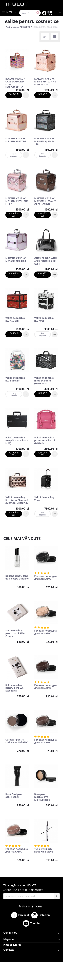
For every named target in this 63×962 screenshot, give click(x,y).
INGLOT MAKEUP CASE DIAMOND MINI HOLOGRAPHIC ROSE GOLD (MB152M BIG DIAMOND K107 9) (15, 81)
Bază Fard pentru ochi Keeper (15, 796)
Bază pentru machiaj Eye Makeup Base (42, 797)
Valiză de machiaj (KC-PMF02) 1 (15, 379)
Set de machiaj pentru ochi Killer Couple (15, 633)
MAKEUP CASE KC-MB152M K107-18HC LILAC (16, 201)
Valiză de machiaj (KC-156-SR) (15, 319)
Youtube (31, 923)
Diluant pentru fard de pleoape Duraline (17, 577)
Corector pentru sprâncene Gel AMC (16, 741)
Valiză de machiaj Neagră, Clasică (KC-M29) (16, 440)
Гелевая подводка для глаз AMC (45, 578)
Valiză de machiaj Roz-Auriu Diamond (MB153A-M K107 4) (16, 500)
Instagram (41, 915)
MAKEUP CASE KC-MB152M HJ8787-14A (44, 141)
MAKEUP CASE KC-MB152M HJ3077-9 (16, 140)
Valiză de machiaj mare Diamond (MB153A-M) (44, 380)
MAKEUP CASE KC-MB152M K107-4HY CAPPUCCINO (45, 201)
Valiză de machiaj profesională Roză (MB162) (44, 440)
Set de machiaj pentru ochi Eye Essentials (14, 688)
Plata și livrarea (12, 944)
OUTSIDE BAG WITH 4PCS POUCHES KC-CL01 (45, 261)
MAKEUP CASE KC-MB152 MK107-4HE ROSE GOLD (45, 81)
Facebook (20, 915)
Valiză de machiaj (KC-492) (44, 319)
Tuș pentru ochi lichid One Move (43, 850)
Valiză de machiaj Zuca (44, 499)
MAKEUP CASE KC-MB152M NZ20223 (16, 260)
